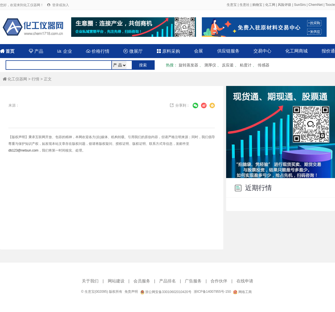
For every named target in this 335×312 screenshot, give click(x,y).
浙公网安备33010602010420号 (166, 292)
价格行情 (97, 51)
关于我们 (90, 281)
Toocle (330, 5)
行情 (35, 79)
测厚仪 (210, 65)
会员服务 (141, 281)
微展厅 (132, 51)
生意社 (245, 5)
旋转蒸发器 (188, 65)
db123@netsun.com (23, 150)
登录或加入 (60, 5)
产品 (36, 51)
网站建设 (116, 281)
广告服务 (193, 281)
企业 (64, 51)
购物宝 (257, 5)
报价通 (328, 51)
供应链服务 (228, 51)
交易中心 (262, 51)
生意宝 (232, 5)
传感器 (263, 65)
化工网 (270, 5)
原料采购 (168, 51)
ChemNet (315, 5)
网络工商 (242, 292)
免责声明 (131, 292)
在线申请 (244, 281)
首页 (7, 51)
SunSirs (300, 5)
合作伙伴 (218, 281)
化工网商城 (296, 51)
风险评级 (284, 5)
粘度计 (246, 65)
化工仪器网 (15, 79)
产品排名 (167, 281)
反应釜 (228, 65)
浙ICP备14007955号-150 (212, 292)
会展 (198, 51)
